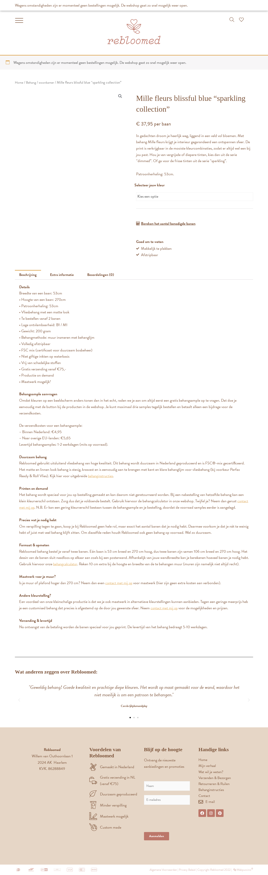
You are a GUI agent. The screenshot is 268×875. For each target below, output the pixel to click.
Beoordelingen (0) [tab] (103, 275)
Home (19, 82)
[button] (232, 19)
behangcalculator (66, 564)
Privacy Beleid (187, 869)
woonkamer (48, 82)
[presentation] (176, 825)
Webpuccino (244, 869)
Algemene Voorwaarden (163, 869)
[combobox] (194, 196)
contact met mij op (119, 583)
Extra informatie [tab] (64, 275)
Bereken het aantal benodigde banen (168, 223)
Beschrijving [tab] (29, 275)
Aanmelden (156, 836)
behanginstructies (101, 476)
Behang (32, 82)
